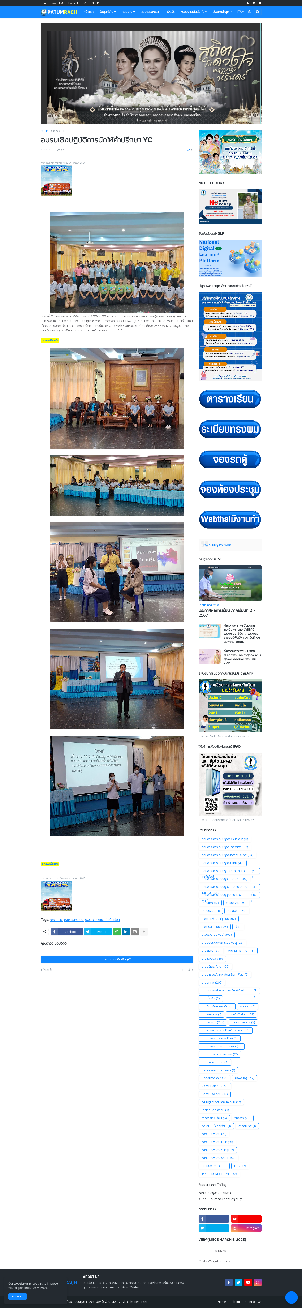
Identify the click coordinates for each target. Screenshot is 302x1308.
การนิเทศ (210, 903)
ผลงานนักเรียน (215, 1086)
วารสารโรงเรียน (214, 1118)
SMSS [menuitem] (171, 12)
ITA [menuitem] (239, 12)
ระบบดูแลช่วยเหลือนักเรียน (102, 920)
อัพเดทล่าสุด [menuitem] (221, 12)
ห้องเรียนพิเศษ (214, 1134)
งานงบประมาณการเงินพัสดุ (222, 943)
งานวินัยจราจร (243, 1022)
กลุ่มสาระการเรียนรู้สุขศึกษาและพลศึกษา (229, 895)
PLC (240, 1166)
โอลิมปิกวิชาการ (214, 1166)
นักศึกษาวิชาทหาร (215, 1078)
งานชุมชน (211, 951)
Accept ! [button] (18, 1296)
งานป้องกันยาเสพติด (217, 1007)
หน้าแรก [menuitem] (89, 12)
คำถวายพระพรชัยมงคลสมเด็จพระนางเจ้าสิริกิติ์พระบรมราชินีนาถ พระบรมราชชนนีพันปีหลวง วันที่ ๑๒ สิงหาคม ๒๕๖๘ (242, 634)
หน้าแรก (46, 131)
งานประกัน (211, 999)
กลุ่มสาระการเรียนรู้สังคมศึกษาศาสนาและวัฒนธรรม (229, 887)
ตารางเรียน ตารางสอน (218, 1070)
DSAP (85, 3)
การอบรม (59, 131)
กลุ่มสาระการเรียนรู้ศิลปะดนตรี (224, 879)
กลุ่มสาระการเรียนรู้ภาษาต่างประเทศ (227, 855)
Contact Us (253, 1302)
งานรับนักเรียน (241, 1014)
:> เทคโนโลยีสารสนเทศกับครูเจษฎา (220, 1199)
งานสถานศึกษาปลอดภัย (220, 1054)
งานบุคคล (212, 983)
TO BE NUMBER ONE (219, 1174)
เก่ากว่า (186, 969)
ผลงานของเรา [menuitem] (150, 12)
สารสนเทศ (247, 1126)
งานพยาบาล (211, 1014)
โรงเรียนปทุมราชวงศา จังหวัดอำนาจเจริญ (94, 1302)
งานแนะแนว (212, 959)
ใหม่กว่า (47, 969)
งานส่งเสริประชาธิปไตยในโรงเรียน (226, 1030)
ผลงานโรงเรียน (215, 1094)
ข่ (238, 927)
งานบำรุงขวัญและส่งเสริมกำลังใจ (225, 975)
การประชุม (236, 903)
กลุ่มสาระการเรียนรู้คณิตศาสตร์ (225, 847)
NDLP (95, 3)
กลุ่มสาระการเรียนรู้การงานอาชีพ (225, 839)
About (235, 1302)
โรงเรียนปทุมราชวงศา (217, 545)
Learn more (40, 1288)
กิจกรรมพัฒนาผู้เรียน (219, 919)
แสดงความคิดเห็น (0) (117, 959)
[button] (249, 12)
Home (44, 3)
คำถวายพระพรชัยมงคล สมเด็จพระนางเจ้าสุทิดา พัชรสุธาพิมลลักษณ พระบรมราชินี (242, 657)
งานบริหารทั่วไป (215, 967)
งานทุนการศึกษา (241, 951)
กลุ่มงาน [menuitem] (127, 12)
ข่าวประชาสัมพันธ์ (217, 935)
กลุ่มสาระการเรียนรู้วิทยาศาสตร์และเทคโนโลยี (229, 871)
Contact (73, 3)
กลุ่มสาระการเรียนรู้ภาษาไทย (223, 863)
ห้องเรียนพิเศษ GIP (218, 1150)
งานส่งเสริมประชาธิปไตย (220, 1038)
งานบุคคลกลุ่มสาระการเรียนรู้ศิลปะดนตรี (229, 991)
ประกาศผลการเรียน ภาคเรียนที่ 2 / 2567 (227, 613)
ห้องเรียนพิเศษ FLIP (217, 1142)
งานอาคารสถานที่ (215, 1062)
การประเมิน (211, 911)
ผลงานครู (244, 1078)
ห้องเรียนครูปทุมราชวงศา (215, 1193)
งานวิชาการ (213, 1022)
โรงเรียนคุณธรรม (215, 1110)
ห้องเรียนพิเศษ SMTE (219, 1158)
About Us (58, 3)
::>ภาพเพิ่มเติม (50, 340)
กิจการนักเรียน (73, 920)
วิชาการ (242, 1118)
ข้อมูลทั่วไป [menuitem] (106, 12)
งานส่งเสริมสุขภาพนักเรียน (222, 1046)
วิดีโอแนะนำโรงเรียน (216, 1126)
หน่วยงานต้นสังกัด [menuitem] (192, 12)
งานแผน (247, 1007)
